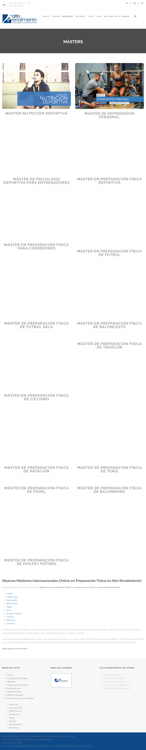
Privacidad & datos (18, 746)
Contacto (86, 746)
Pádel (9, 607)
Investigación (15, 724)
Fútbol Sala (11, 597)
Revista (12, 721)
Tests (91, 16)
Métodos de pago (14, 695)
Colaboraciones (13, 691)
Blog (99, 16)
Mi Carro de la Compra (116, 16)
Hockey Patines (13, 613)
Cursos (56, 16)
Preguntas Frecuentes (17, 685)
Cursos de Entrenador (17, 678)
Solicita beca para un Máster (20, 698)
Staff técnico (15, 711)
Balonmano (12, 603)
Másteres (67, 16)
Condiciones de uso (70, 746)
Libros (12, 718)
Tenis (8, 610)
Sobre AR (13, 704)
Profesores (14, 714)
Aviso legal (34, 746)
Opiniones (14, 727)
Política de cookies (50, 746)
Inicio (46, 16)
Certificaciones (13, 688)
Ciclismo (10, 623)
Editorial (80, 16)
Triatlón (10, 617)
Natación (10, 620)
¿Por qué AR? (15, 708)
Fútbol (9, 593)
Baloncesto (11, 600)
